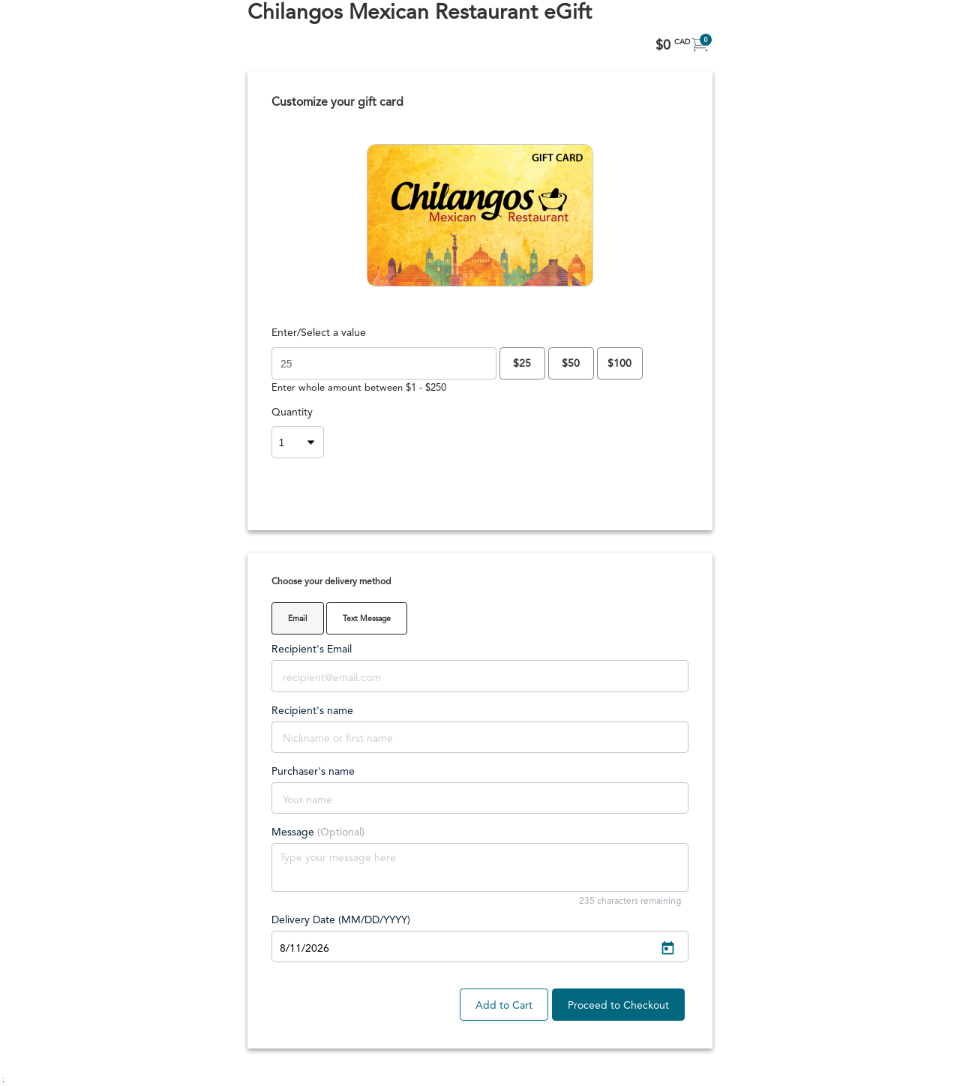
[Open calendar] (668, 948)
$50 (571, 363)
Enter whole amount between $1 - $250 (359, 388)
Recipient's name (312, 711)
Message (318, 832)
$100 (620, 363)
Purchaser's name (313, 771)
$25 (522, 363)
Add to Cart (504, 1005)
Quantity (292, 412)
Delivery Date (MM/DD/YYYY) (341, 920)
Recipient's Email (312, 649)
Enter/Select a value (319, 333)
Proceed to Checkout (618, 1005)
